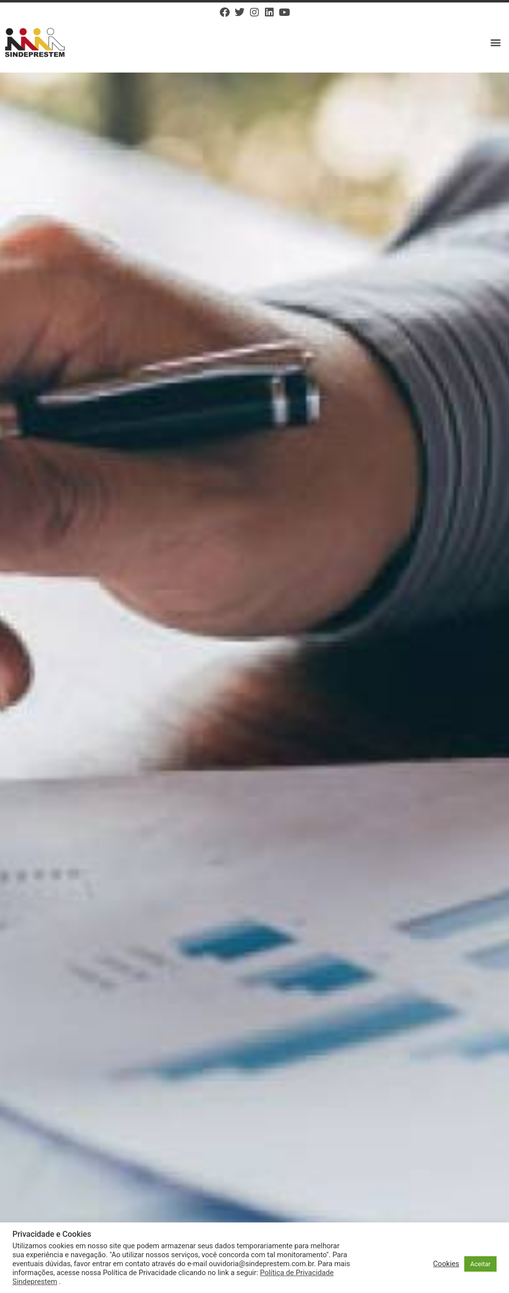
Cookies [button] (446, 1263)
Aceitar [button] (480, 1264)
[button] (496, 42)
